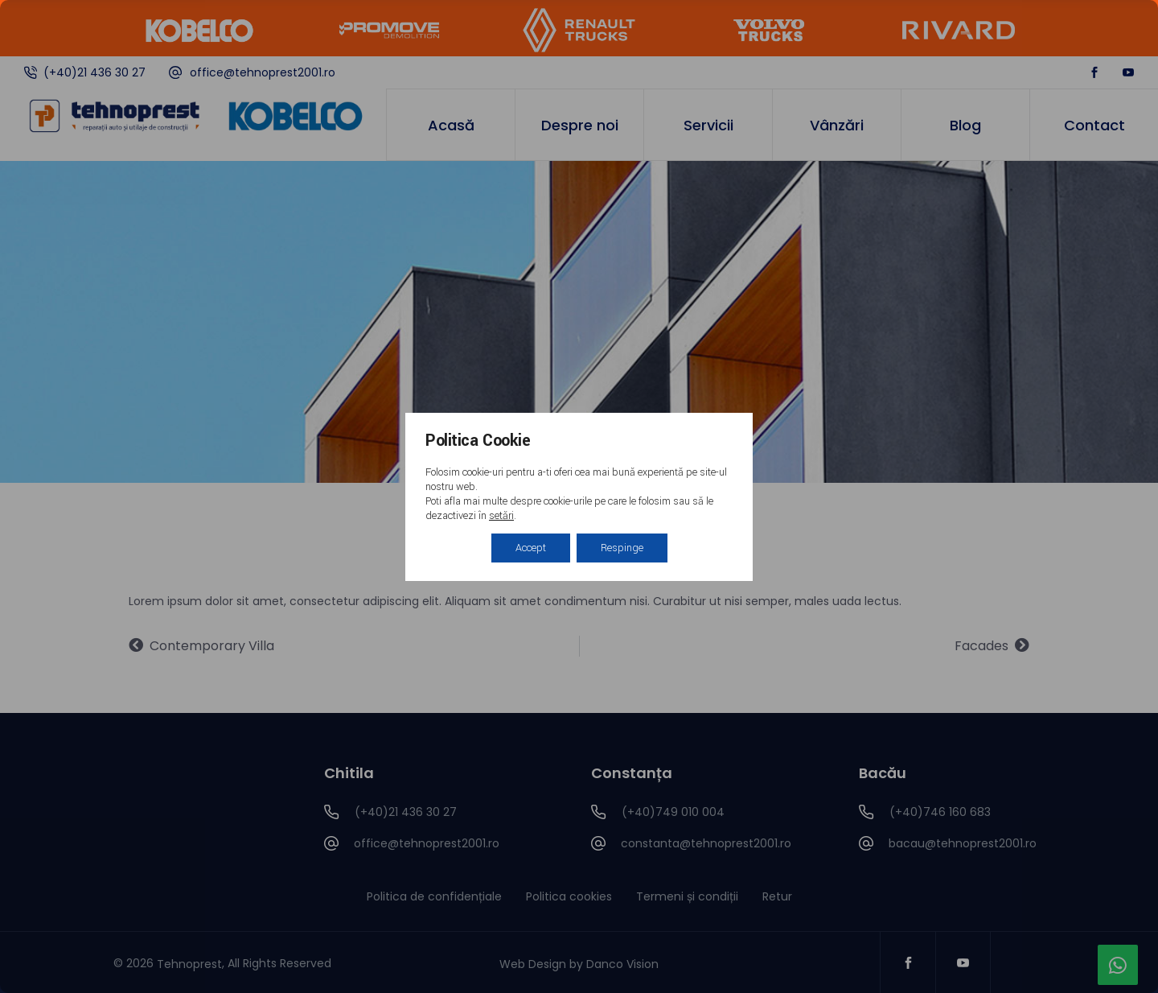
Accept (530, 548)
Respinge (622, 548)
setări (501, 516)
